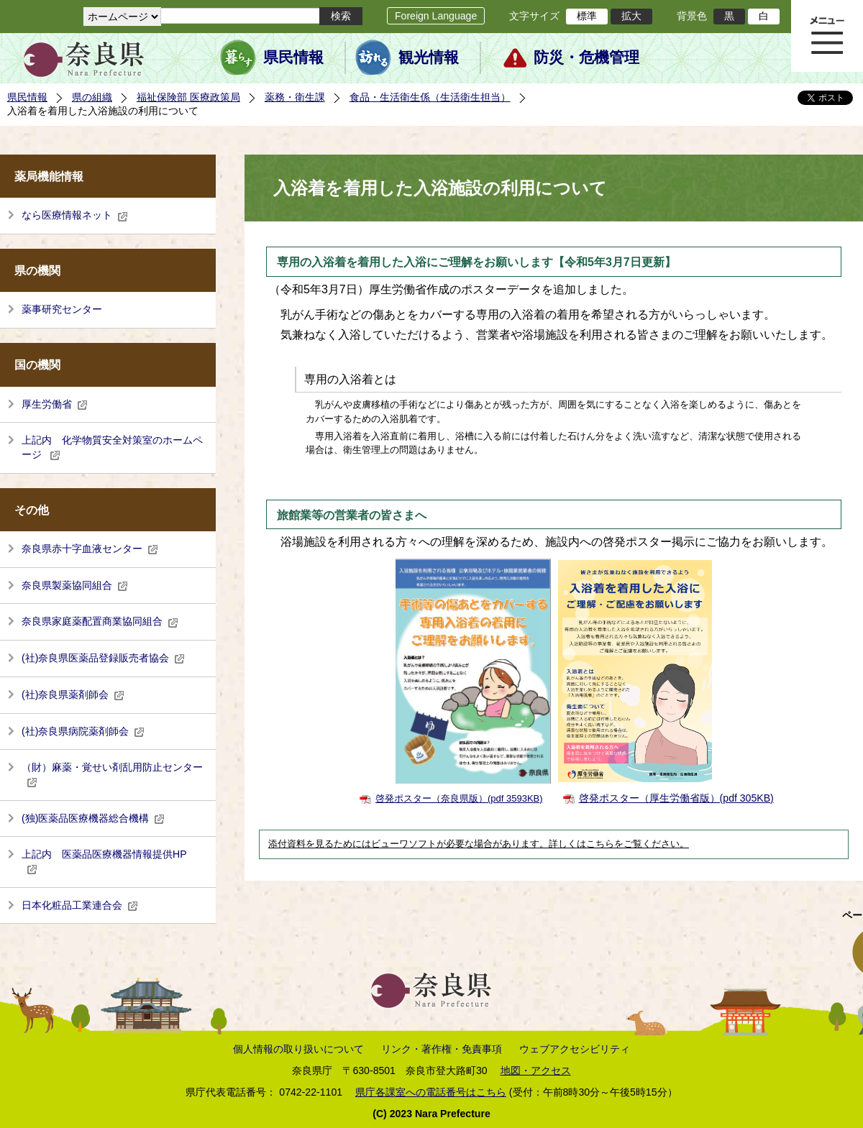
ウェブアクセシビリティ (574, 1049)
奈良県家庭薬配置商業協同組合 (100, 621)
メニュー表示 (827, 36)
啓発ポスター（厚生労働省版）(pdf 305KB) (676, 798)
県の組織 (92, 97)
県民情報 (293, 57)
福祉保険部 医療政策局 (188, 97)
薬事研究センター (62, 309)
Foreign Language (436, 16)
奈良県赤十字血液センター (90, 548)
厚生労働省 (55, 404)
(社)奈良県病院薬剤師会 (83, 731)
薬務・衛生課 (295, 97)
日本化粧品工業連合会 (80, 905)
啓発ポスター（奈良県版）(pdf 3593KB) (459, 798)
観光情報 (428, 57)
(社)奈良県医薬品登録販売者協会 (103, 658)
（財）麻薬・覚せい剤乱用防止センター (112, 774)
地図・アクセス (536, 1070)
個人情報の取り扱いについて (298, 1049)
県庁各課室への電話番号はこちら (430, 1092)
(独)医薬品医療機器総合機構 (93, 818)
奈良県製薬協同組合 (75, 585)
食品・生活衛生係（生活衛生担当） (430, 97)
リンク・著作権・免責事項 (441, 1049)
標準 (587, 16)
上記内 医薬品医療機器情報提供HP (104, 861)
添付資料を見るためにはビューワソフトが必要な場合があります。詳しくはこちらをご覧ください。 (478, 844)
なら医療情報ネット (75, 215)
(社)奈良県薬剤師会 (73, 694)
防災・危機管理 (586, 57)
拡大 (631, 16)
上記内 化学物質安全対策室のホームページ (112, 447)
